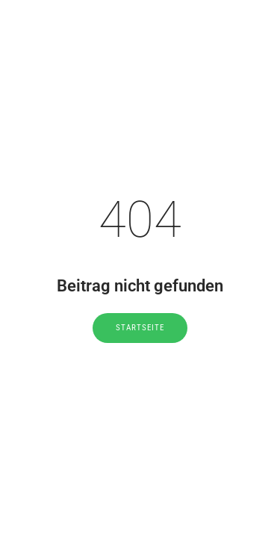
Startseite (140, 328)
